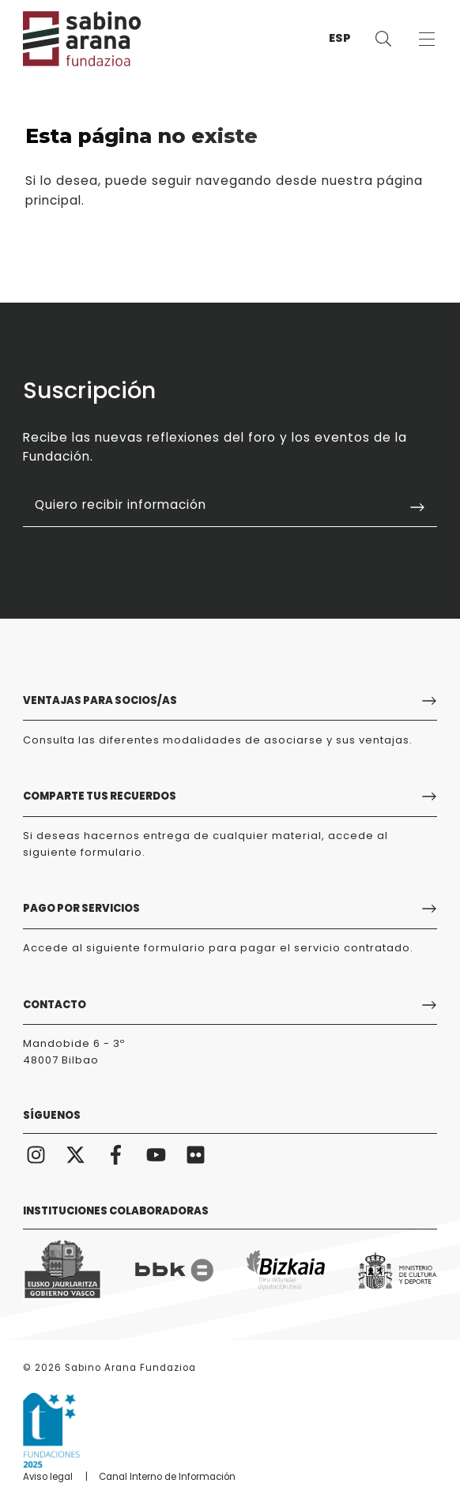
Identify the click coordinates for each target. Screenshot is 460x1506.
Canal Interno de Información (167, 1476)
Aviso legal (48, 1476)
